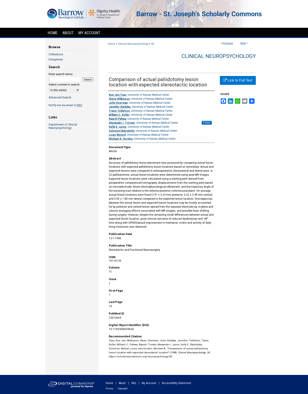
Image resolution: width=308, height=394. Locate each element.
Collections (56, 54)
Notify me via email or (65, 105)
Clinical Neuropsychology (133, 43)
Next (243, 43)
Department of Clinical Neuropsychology (63, 126)
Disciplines (56, 59)
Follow (206, 122)
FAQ (133, 383)
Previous (228, 43)
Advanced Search (60, 97)
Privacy (109, 388)
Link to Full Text (237, 80)
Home (111, 43)
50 (152, 43)
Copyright (122, 388)
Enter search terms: (61, 74)
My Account (149, 383)
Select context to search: (64, 84)
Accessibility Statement (176, 383)
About (122, 383)
